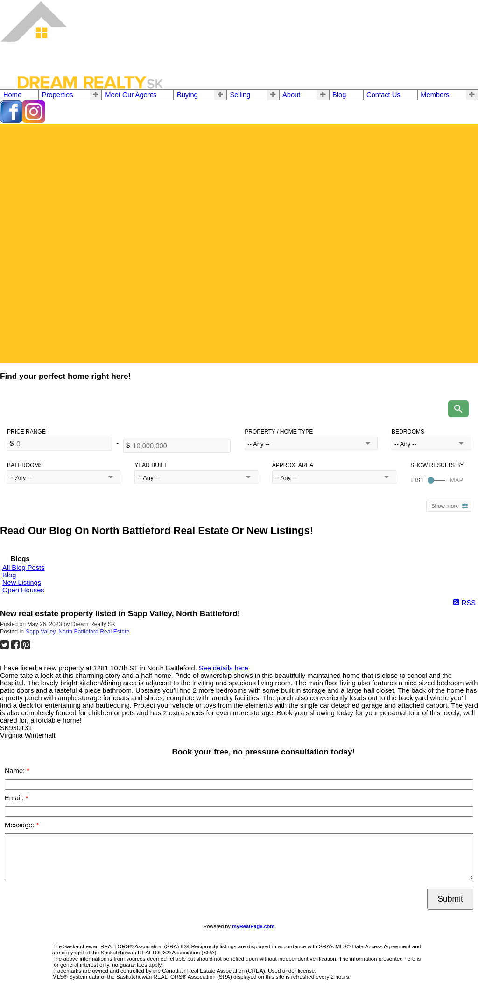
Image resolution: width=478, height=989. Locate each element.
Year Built (150, 465)
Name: (16, 771)
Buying (187, 95)
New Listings (21, 582)
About (291, 95)
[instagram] (33, 120)
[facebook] (11, 120)
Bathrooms (24, 465)
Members (435, 95)
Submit (450, 899)
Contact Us (383, 95)
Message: (20, 825)
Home (12, 95)
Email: (15, 798)
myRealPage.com (253, 926)
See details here (223, 668)
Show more (445, 506)
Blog (339, 95)
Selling (240, 95)
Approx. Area (293, 465)
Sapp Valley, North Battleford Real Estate (77, 631)
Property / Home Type (279, 431)
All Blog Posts (23, 567)
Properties (57, 95)
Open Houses (23, 590)
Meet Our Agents (130, 95)
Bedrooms (408, 431)
